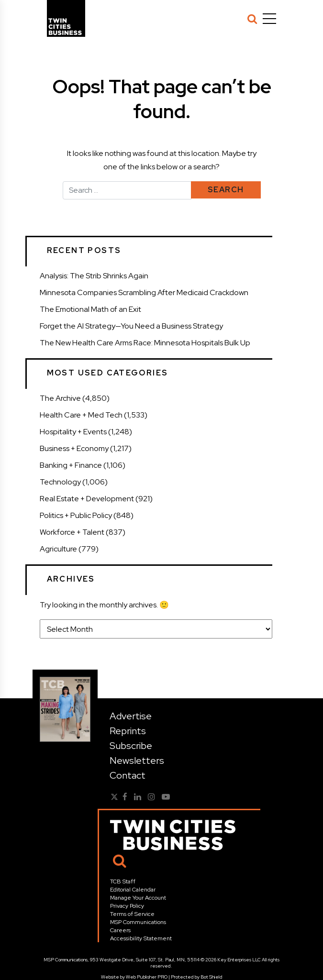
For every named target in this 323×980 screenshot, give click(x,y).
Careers (120, 930)
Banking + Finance (71, 465)
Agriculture (58, 549)
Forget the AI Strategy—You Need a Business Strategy (131, 326)
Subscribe (131, 745)
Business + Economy (74, 448)
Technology (60, 482)
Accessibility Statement (141, 938)
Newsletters (137, 760)
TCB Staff (122, 881)
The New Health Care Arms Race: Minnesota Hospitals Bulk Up (145, 343)
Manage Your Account (138, 898)
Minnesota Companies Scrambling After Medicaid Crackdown (144, 292)
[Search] (252, 18)
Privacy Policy (127, 906)
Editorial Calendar (133, 889)
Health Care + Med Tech (81, 415)
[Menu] (269, 18)
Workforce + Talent (72, 532)
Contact (127, 775)
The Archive (60, 398)
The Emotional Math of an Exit (90, 309)
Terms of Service (132, 914)
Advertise (131, 716)
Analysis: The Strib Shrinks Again (94, 276)
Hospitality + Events (73, 432)
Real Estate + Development (87, 499)
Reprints (128, 731)
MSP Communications (138, 922)
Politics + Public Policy (76, 515)
